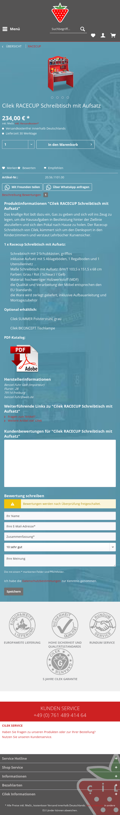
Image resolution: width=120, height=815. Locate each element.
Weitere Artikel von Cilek (23, 421)
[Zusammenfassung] (60, 536)
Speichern (14, 591)
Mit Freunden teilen (22, 187)
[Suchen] (82, 29)
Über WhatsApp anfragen (67, 187)
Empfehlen (53, 168)
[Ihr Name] (60, 516)
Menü (11, 28)
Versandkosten (95, 805)
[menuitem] (11, 29)
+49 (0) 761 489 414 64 (60, 715)
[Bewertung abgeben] (60, 547)
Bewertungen (35, 195)
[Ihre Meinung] (60, 560)
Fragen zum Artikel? (19, 417)
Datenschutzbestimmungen (41, 581)
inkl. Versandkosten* (27, 123)
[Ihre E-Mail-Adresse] (60, 526)
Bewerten (27, 168)
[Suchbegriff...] (68, 29)
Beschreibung (11, 195)
